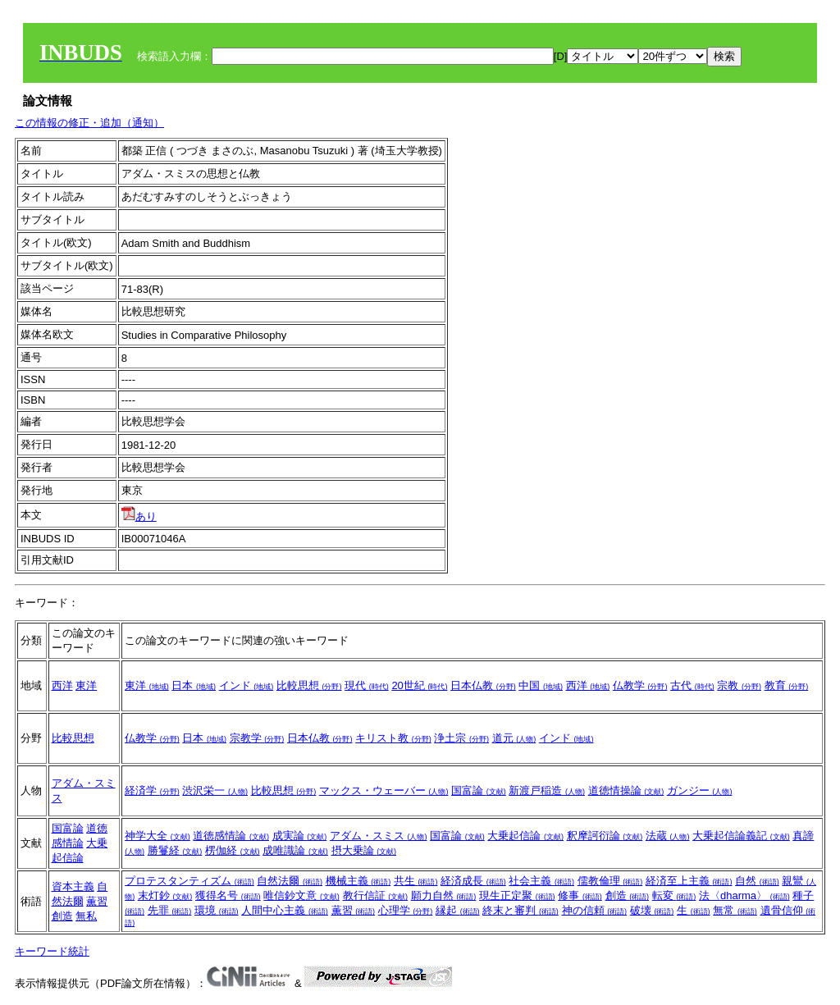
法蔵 (668, 835)
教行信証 (376, 895)
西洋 (62, 685)
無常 (735, 910)
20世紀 (419, 685)
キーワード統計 (52, 951)
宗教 (739, 685)
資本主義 (73, 886)
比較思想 (309, 685)
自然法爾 (289, 881)
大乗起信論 (525, 835)
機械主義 (358, 881)
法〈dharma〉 (744, 895)
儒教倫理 (610, 881)
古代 (692, 685)
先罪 (170, 910)
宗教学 (257, 738)
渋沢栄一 (215, 790)
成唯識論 (295, 850)
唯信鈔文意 (301, 895)
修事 (580, 895)
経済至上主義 (689, 881)
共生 (416, 881)
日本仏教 (483, 685)
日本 (193, 685)
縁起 (458, 910)
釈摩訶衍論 (605, 835)
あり (139, 516)
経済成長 (473, 881)
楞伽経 (232, 850)
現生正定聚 (517, 895)
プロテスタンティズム (189, 881)
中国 (540, 685)
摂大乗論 (364, 850)
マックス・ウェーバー (384, 790)
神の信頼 (595, 910)
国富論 (478, 790)
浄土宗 (461, 738)
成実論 (299, 835)
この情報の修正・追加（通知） (89, 122)
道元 (514, 738)
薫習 (96, 901)
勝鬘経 (175, 850)
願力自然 (444, 895)
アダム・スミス (378, 835)
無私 (86, 916)
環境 (216, 910)
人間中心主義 (284, 910)
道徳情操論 (626, 790)
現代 (367, 685)
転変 (674, 895)
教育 (787, 685)
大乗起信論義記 (741, 835)
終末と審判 (520, 910)
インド (246, 685)
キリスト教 (393, 738)
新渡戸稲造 (547, 790)
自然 (757, 881)
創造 (62, 916)
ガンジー (700, 790)
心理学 (405, 910)
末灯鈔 (165, 895)
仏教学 (640, 685)
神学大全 (157, 835)
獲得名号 (228, 895)
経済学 (152, 790)
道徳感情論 (231, 835)
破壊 (652, 910)
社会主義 (541, 881)
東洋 (86, 685)
